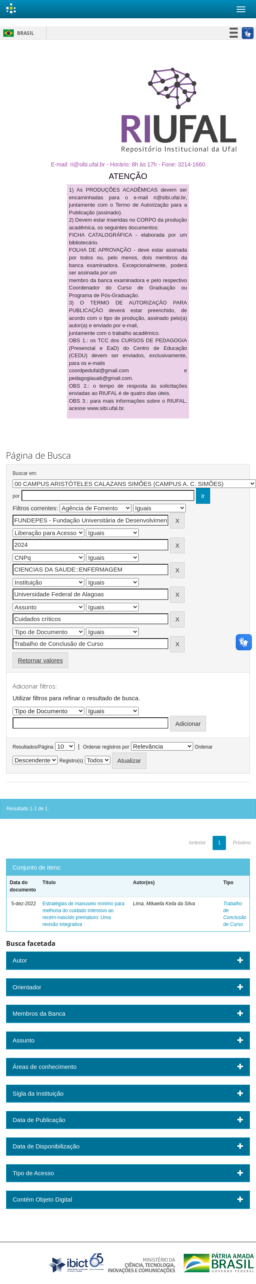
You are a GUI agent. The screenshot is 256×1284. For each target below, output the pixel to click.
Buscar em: (25, 473)
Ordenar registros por (106, 747)
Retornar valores (40, 660)
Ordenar (204, 747)
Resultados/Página (33, 747)
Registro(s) (71, 761)
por (16, 496)
